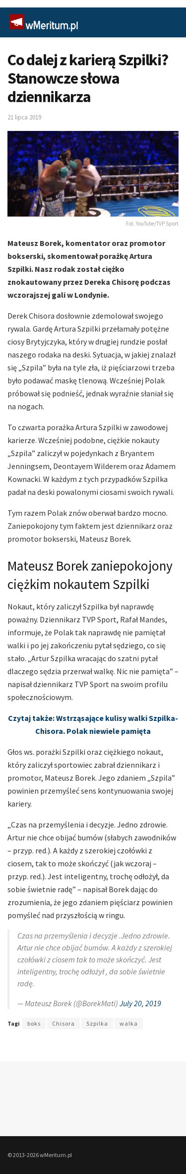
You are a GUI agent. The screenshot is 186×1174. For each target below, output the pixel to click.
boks (34, 1023)
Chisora (63, 1023)
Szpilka (97, 1023)
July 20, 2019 (140, 1003)
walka (129, 1023)
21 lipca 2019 (24, 117)
